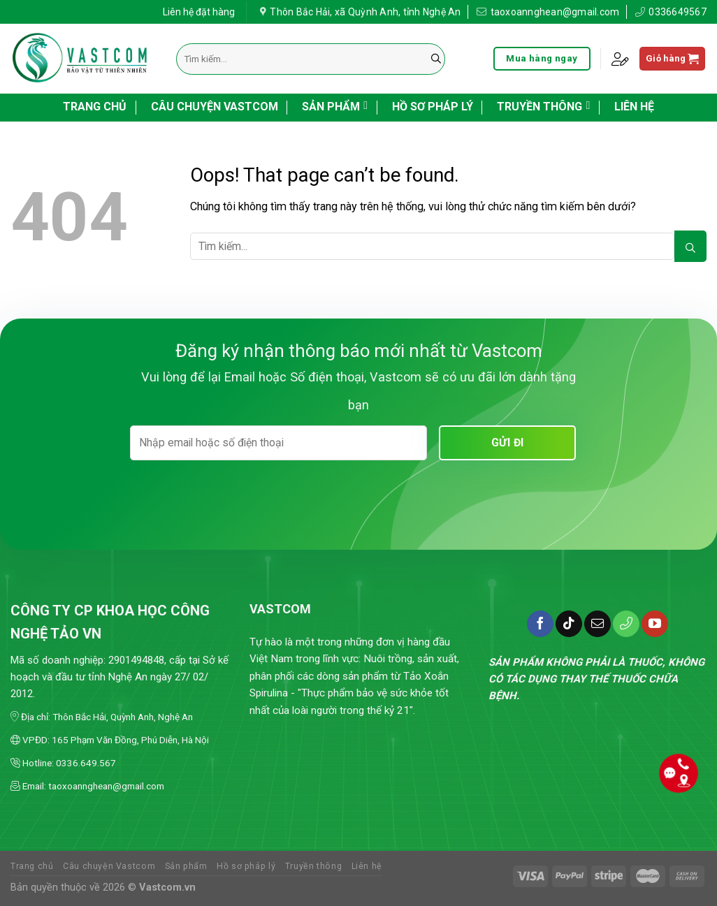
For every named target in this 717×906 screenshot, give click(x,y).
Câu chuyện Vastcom (214, 106)
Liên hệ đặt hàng (199, 10)
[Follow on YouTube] (655, 624)
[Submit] (436, 59)
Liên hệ (634, 106)
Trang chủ (94, 106)
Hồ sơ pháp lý (432, 106)
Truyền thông (543, 105)
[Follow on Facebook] (540, 624)
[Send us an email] (597, 624)
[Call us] (626, 624)
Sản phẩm (335, 105)
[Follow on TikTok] (569, 624)
